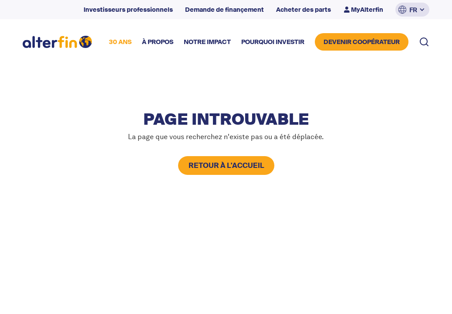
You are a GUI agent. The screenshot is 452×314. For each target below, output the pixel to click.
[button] (412, 10)
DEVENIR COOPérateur (362, 42)
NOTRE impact (207, 42)
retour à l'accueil (226, 165)
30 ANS (120, 42)
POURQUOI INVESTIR (272, 42)
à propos (157, 42)
